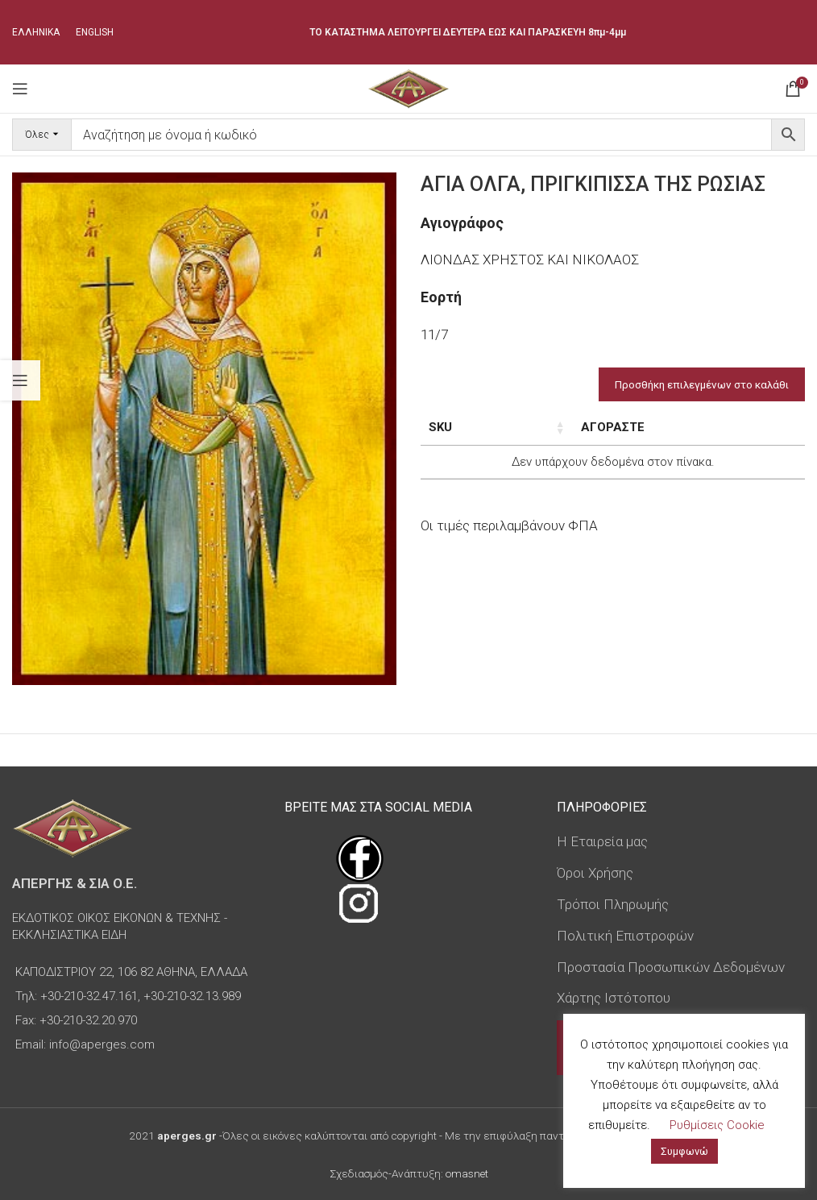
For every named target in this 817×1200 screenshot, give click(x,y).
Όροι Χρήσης (595, 873)
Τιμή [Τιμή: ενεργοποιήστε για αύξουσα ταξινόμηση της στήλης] (689, 427)
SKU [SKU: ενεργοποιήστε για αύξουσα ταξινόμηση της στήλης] (440, 427)
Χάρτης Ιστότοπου (613, 998)
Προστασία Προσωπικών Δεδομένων (671, 967)
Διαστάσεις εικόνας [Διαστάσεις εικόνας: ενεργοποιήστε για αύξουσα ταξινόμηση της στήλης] (580, 436)
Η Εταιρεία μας (602, 841)
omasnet (467, 1173)
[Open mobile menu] (20, 89)
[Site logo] (408, 87)
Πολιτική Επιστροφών (625, 936)
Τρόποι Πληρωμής (613, 904)
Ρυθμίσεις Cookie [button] (717, 1125)
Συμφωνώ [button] (684, 1151)
